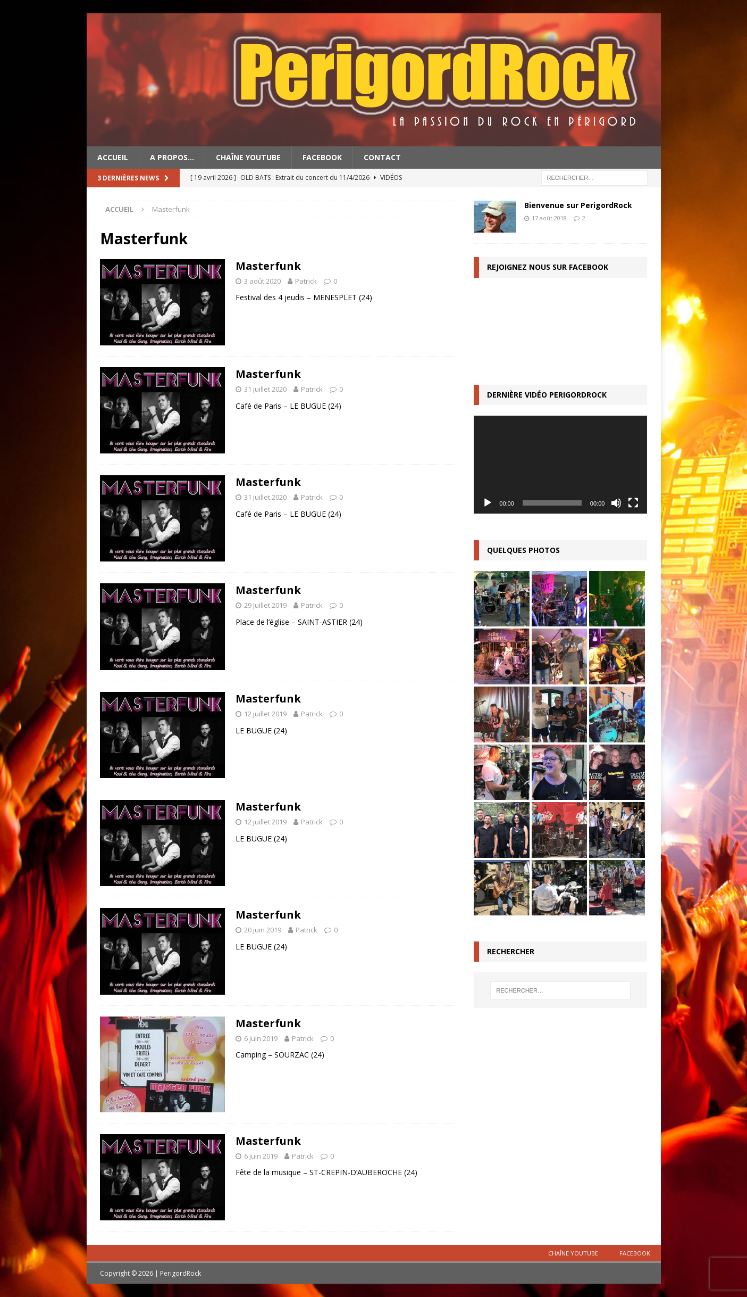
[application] (560, 464)
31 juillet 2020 (265, 389)
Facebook (322, 157)
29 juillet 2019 (265, 605)
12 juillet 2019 (265, 713)
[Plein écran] (633, 503)
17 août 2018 (549, 218)
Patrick (306, 281)
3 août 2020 (262, 281)
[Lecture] (487, 503)
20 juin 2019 (262, 930)
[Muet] (616, 503)
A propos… (172, 157)
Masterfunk (268, 266)
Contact (382, 157)
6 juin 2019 (261, 1038)
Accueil (112, 157)
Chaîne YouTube (248, 157)
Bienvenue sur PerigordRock (578, 205)
